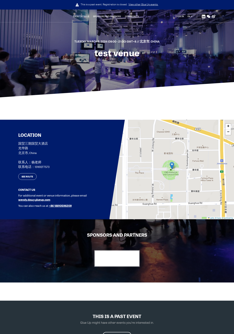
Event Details (81, 16)
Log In (181, 16)
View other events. (143, 4)
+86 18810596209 (60, 206)
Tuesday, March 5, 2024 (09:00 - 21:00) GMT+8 (105, 41)
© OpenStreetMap (227, 218)
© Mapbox (218, 218)
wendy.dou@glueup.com (34, 199)
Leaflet (211, 218)
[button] (172, 165)
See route (27, 176)
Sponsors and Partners (107, 16)
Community (132, 16)
